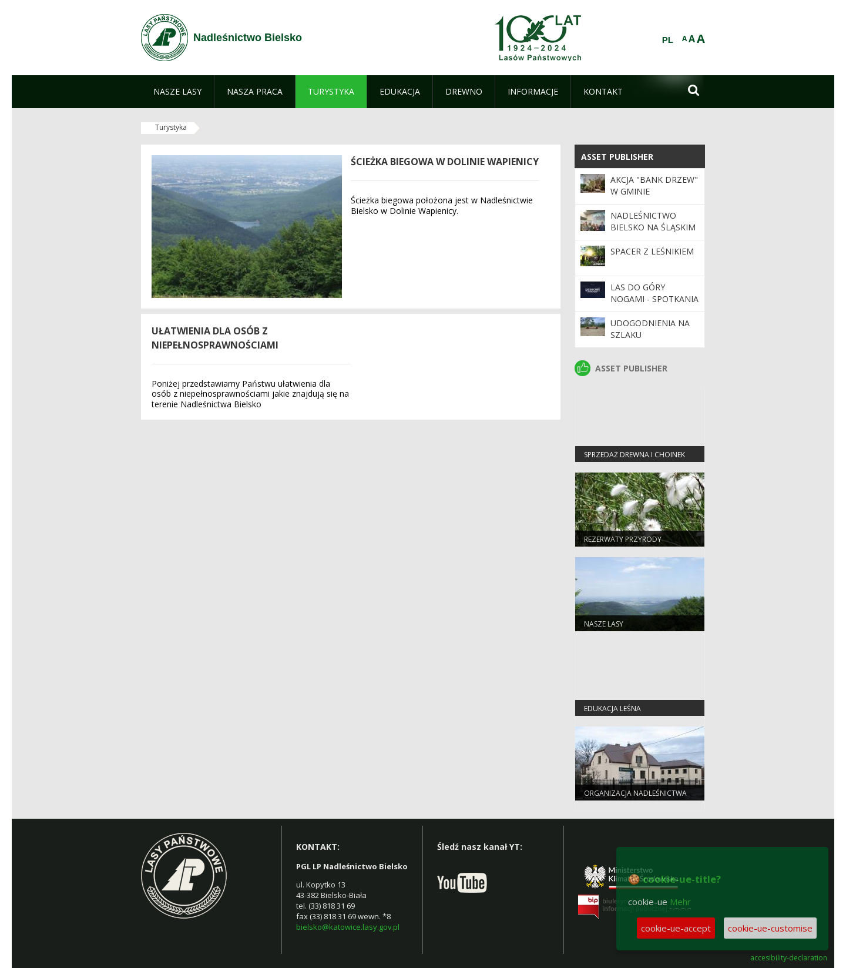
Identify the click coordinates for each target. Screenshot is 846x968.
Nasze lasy (603, 624)
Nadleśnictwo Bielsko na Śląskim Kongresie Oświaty (653, 227)
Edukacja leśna (612, 709)
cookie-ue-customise (770, 928)
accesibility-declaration (788, 958)
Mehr (680, 901)
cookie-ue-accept (676, 928)
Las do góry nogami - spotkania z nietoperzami (654, 299)
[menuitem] (177, 91)
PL (667, 40)
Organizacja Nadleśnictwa (635, 793)
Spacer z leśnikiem (652, 251)
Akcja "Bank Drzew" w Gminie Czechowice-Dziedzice (654, 197)
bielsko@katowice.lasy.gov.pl (348, 927)
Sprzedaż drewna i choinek (634, 455)
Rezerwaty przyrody (623, 539)
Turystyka (171, 127)
